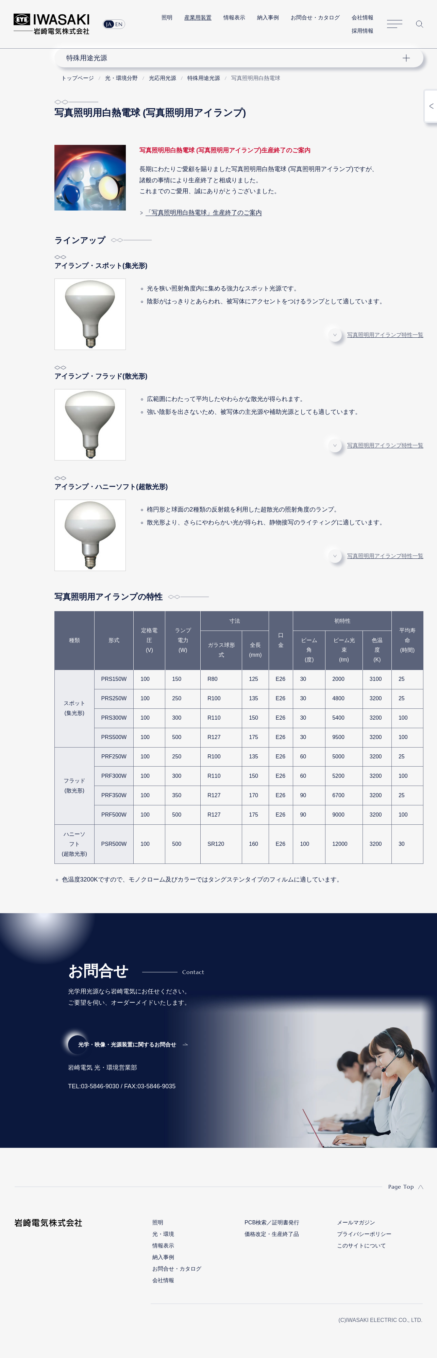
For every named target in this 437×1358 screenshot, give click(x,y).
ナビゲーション (235, 57)
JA (109, 24)
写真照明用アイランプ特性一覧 (385, 335)
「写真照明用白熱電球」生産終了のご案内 (204, 212)
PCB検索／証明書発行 (272, 1222)
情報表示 (234, 17)
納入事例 (268, 17)
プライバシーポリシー (364, 1234)
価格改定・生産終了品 (272, 1234)
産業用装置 (198, 17)
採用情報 (362, 31)
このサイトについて (361, 1245)
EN (119, 24)
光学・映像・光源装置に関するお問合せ (127, 1044)
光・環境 (163, 1234)
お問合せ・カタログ (315, 17)
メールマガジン (356, 1222)
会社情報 (362, 17)
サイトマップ (394, 24)
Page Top (401, 1186)
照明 (167, 17)
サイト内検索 (419, 24)
